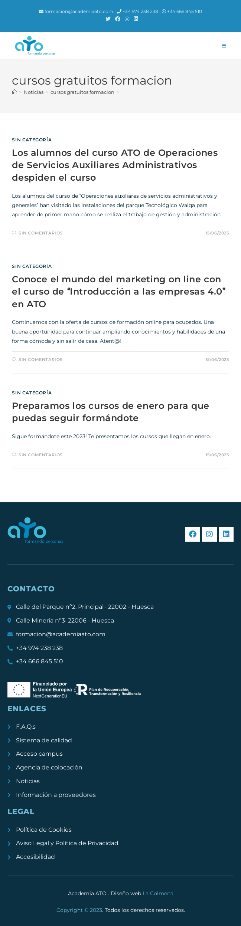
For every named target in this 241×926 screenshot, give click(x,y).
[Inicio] (14, 92)
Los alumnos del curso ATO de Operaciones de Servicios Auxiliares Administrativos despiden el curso (115, 165)
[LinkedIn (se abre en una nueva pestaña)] (134, 19)
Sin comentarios (41, 233)
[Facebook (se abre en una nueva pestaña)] (118, 19)
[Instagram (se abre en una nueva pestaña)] (127, 19)
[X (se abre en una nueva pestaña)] (108, 19)
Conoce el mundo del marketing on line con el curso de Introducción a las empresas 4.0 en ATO (118, 291)
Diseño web (142, 893)
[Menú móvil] (224, 46)
